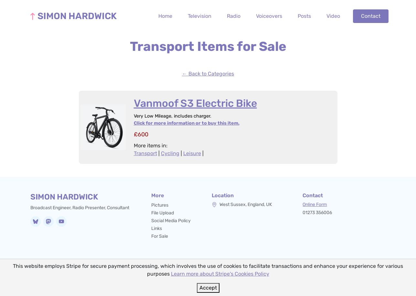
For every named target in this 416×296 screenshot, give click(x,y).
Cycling (170, 153)
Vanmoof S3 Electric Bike (195, 103)
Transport (145, 153)
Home (165, 16)
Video (333, 16)
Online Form (315, 204)
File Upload (162, 213)
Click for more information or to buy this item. (187, 123)
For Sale (159, 236)
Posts (304, 16)
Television (199, 16)
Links (156, 228)
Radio (233, 16)
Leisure (192, 153)
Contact (370, 16)
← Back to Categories (208, 74)
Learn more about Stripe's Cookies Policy (220, 274)
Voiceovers (269, 16)
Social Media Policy (171, 220)
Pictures (159, 205)
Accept (208, 288)
